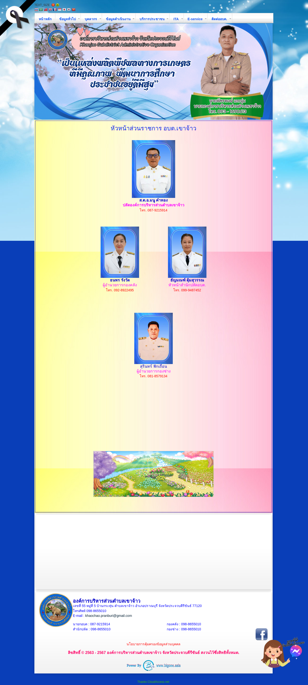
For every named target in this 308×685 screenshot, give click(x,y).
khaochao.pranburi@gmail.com (108, 616)
